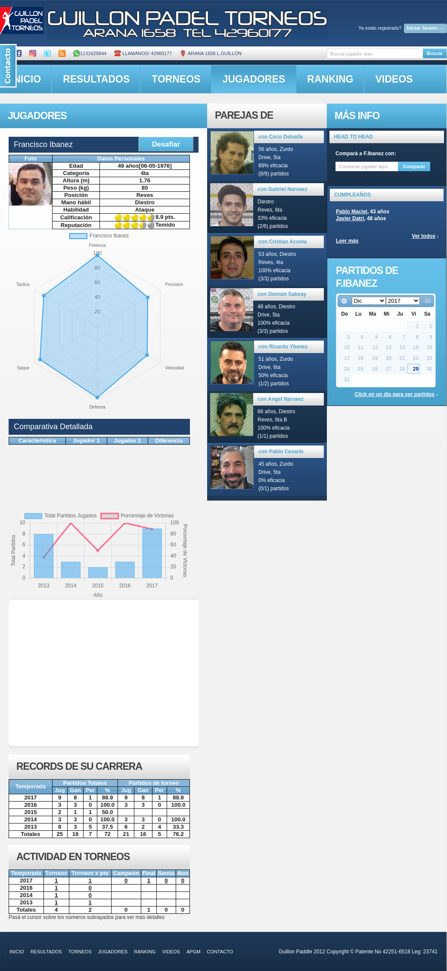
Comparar (414, 166)
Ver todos (423, 236)
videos (394, 79)
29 (416, 369)
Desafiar (166, 144)
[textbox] (375, 53)
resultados (96, 79)
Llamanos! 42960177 (143, 53)
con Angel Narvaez (281, 399)
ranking (330, 79)
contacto (220, 951)
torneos (176, 79)
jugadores (254, 79)
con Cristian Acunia (282, 242)
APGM (193, 951)
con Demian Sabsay (282, 294)
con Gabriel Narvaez (282, 189)
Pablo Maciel (351, 212)
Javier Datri (350, 218)
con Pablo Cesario (281, 452)
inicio (16, 951)
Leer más (347, 241)
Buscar (435, 53)
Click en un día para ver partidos (395, 394)
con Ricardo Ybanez (282, 347)
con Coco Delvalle (280, 137)
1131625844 (89, 53)
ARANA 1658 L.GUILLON (211, 53)
